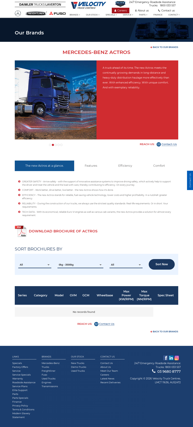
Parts (143, 15)
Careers (120, 10)
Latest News (107, 378)
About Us (105, 367)
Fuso (44, 374)
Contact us (166, 10)
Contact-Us (169, 144)
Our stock (92, 15)
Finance (157, 15)
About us (142, 10)
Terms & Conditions (23, 409)
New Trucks (77, 363)
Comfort (159, 165)
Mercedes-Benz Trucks (51, 365)
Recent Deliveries (110, 382)
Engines (46, 382)
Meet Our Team (109, 370)
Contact (174, 15)
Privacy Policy (20, 405)
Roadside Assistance (24, 382)
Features (91, 165)
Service (128, 15)
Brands (75, 15)
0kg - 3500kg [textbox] (66, 264)
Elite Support (19, 390)
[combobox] (34, 264)
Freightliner (48, 370)
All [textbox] (21, 264)
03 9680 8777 (166, 371)
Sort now (162, 264)
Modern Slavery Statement (21, 415)
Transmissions (50, 386)
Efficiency (125, 165)
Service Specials (21, 374)
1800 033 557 (168, 5)
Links (15, 357)
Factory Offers (20, 367)
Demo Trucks (78, 367)
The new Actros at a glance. (44, 165)
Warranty (17, 378)
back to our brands (164, 47)
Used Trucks (48, 378)
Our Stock (77, 357)
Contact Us (107, 357)
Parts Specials (20, 397)
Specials (111, 15)
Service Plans (19, 386)
